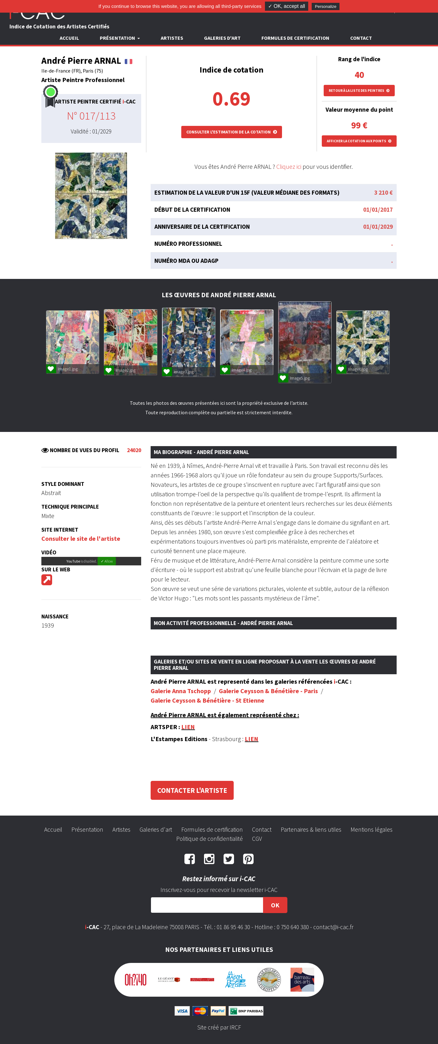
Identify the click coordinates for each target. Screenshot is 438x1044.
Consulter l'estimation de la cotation (231, 132)
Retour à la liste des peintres (359, 90)
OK (275, 905)
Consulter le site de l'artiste (80, 538)
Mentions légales (372, 829)
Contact (361, 38)
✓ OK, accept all (286, 6)
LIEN (188, 727)
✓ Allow (107, 561)
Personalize (325, 6)
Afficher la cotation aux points (359, 141)
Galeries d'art (222, 38)
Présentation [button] (118, 38)
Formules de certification (295, 38)
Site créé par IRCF (219, 1027)
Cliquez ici (288, 166)
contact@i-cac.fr (333, 927)
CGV (257, 838)
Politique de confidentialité (209, 838)
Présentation (87, 829)
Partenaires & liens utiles (311, 829)
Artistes (172, 38)
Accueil (69, 38)
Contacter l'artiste (192, 790)
